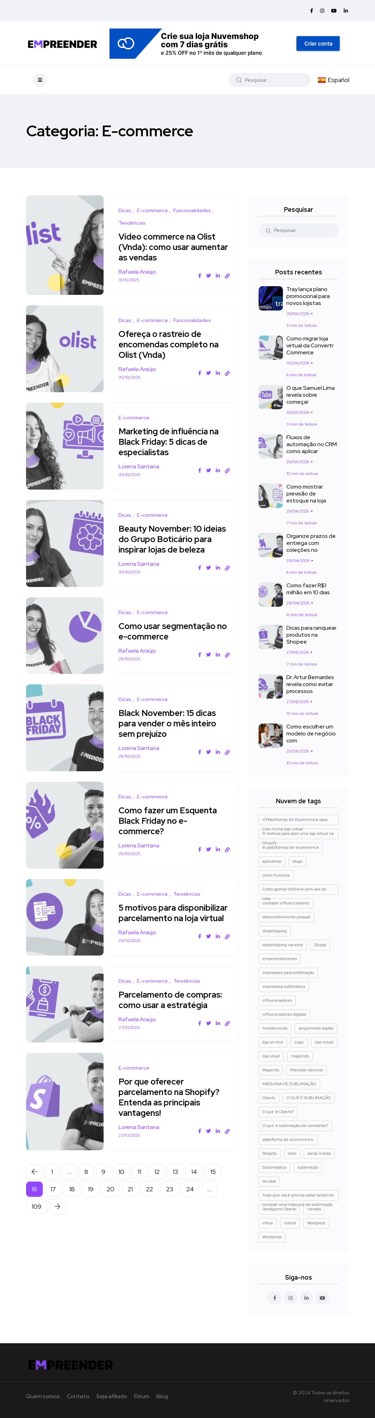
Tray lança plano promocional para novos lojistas (308, 296)
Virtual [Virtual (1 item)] (290, 1223)
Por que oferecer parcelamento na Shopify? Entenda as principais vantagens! (171, 1108)
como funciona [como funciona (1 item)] (276, 875)
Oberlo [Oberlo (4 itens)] (268, 1098)
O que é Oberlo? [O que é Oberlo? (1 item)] (278, 1111)
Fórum (141, 1396)
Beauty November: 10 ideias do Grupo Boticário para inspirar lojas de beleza (174, 539)
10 (121, 1182)
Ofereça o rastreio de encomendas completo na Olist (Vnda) (171, 344)
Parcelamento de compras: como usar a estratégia (173, 1010)
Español (333, 80)
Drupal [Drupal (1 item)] (320, 945)
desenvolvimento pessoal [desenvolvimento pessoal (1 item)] (286, 917)
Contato (78, 1396)
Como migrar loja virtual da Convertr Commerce (310, 345)
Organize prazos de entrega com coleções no (311, 543)
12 (157, 1182)
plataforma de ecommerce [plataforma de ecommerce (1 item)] (287, 1139)
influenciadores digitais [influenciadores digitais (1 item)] (284, 1014)
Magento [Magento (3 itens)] (270, 1070)
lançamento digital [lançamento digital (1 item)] (316, 1028)
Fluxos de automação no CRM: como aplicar (312, 444)
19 (90, 1199)
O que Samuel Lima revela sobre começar (310, 395)
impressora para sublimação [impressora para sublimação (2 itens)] (288, 972)
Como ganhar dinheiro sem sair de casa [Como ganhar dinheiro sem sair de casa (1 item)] (294, 890)
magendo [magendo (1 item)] (300, 1056)
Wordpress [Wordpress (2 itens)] (272, 1237)
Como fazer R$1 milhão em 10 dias (308, 589)
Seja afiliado (111, 1396)
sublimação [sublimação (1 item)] (307, 1167)
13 (175, 1182)
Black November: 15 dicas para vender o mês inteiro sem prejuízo (170, 723)
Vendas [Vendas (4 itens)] (314, 1209)
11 (139, 1182)
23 (169, 1199)
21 (130, 1199)
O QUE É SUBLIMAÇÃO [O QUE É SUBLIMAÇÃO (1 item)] (308, 1098)
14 (194, 1182)
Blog (162, 1396)
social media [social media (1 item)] (319, 1153)
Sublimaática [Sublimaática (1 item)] (274, 1167)
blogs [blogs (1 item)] (297, 861)
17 (53, 1199)
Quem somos (43, 1396)
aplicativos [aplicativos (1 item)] (272, 861)
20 (110, 1199)
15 (213, 1182)
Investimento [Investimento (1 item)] (274, 1028)
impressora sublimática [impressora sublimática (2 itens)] (283, 986)
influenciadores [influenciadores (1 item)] (277, 1000)
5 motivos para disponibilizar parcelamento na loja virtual (174, 918)
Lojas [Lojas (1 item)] (299, 1042)
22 (149, 1199)
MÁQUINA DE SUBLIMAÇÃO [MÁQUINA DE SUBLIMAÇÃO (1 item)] (289, 1084)
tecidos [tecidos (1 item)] (269, 1181)
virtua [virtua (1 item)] (267, 1223)
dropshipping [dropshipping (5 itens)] (274, 931)
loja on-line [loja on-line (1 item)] (272, 1042)
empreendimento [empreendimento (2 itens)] (279, 958)
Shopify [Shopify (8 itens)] (269, 1153)
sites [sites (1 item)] (292, 1153)
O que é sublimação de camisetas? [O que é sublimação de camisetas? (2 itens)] (295, 1125)
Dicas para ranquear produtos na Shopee (311, 635)
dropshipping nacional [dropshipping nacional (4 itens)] (282, 945)
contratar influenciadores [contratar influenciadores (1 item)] (285, 903)
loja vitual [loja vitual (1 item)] (271, 1056)
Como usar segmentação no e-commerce (169, 631)
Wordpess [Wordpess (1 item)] (316, 1223)
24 (190, 1199)
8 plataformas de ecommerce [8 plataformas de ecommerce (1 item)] (290, 847)
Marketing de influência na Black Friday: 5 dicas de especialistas (171, 442)
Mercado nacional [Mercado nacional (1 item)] (306, 1070)
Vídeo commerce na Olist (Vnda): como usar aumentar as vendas (169, 247)
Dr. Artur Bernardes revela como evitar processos (310, 684)
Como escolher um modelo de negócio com (311, 733)
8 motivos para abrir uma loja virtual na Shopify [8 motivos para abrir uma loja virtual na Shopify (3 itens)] (298, 835)
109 (36, 1217)
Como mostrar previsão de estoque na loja (306, 494)
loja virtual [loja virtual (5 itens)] (324, 1042)
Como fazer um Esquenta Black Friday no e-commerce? (170, 821)
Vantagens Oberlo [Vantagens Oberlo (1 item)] (279, 1209)
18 (72, 1199)
